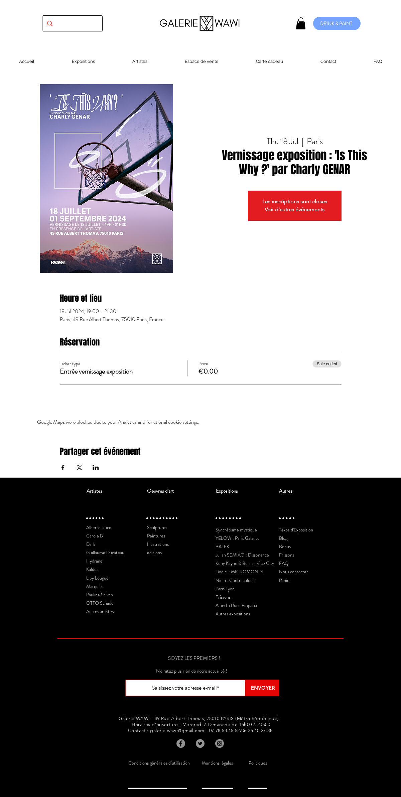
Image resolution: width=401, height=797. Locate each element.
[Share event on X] (79, 467)
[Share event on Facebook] (63, 467)
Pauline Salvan (99, 594)
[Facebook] (180, 743)
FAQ (284, 563)
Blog (283, 538)
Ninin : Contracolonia (236, 580)
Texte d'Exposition (296, 529)
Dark (90, 544)
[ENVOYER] (262, 688)
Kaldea (92, 569)
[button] (301, 23)
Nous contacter (293, 571)
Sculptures (157, 527)
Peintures (156, 535)
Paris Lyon (225, 588)
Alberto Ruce (98, 527)
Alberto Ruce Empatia (236, 605)
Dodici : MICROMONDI (239, 571)
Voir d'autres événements (294, 209)
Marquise (95, 586)
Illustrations (158, 544)
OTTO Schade (100, 603)
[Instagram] (219, 743)
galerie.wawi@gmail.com (177, 730)
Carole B (94, 535)
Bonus (285, 546)
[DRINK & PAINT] (337, 23)
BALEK (222, 546)
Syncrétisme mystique (236, 529)
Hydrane (94, 561)
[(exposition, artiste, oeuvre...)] (72, 23)
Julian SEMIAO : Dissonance (242, 555)
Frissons (223, 597)
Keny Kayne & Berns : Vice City (245, 563)
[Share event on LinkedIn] (96, 467)
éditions (154, 552)
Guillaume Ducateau (105, 552)
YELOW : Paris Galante (238, 538)
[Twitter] (200, 743)
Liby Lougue (97, 578)
